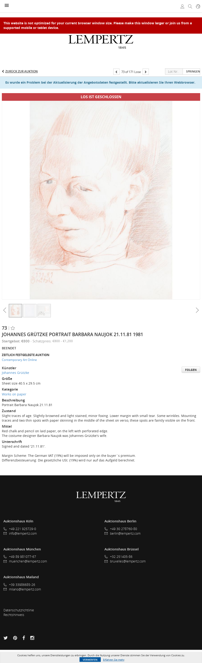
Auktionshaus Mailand (21, 577)
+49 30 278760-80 (120, 529)
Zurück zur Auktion (21, 71)
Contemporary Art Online (19, 360)
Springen (193, 71)
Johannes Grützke (15, 372)
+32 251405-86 (118, 556)
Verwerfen (90, 659)
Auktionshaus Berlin (120, 521)
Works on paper (14, 394)
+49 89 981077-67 (19, 556)
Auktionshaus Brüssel (121, 549)
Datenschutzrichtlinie (18, 610)
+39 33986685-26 (19, 584)
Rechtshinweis (13, 614)
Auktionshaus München (22, 549)
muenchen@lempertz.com (25, 561)
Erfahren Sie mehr (113, 659)
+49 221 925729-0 (19, 529)
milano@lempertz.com (22, 589)
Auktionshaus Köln (18, 521)
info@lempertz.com (20, 533)
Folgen (191, 370)
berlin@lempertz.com (122, 533)
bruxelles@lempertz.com (125, 561)
